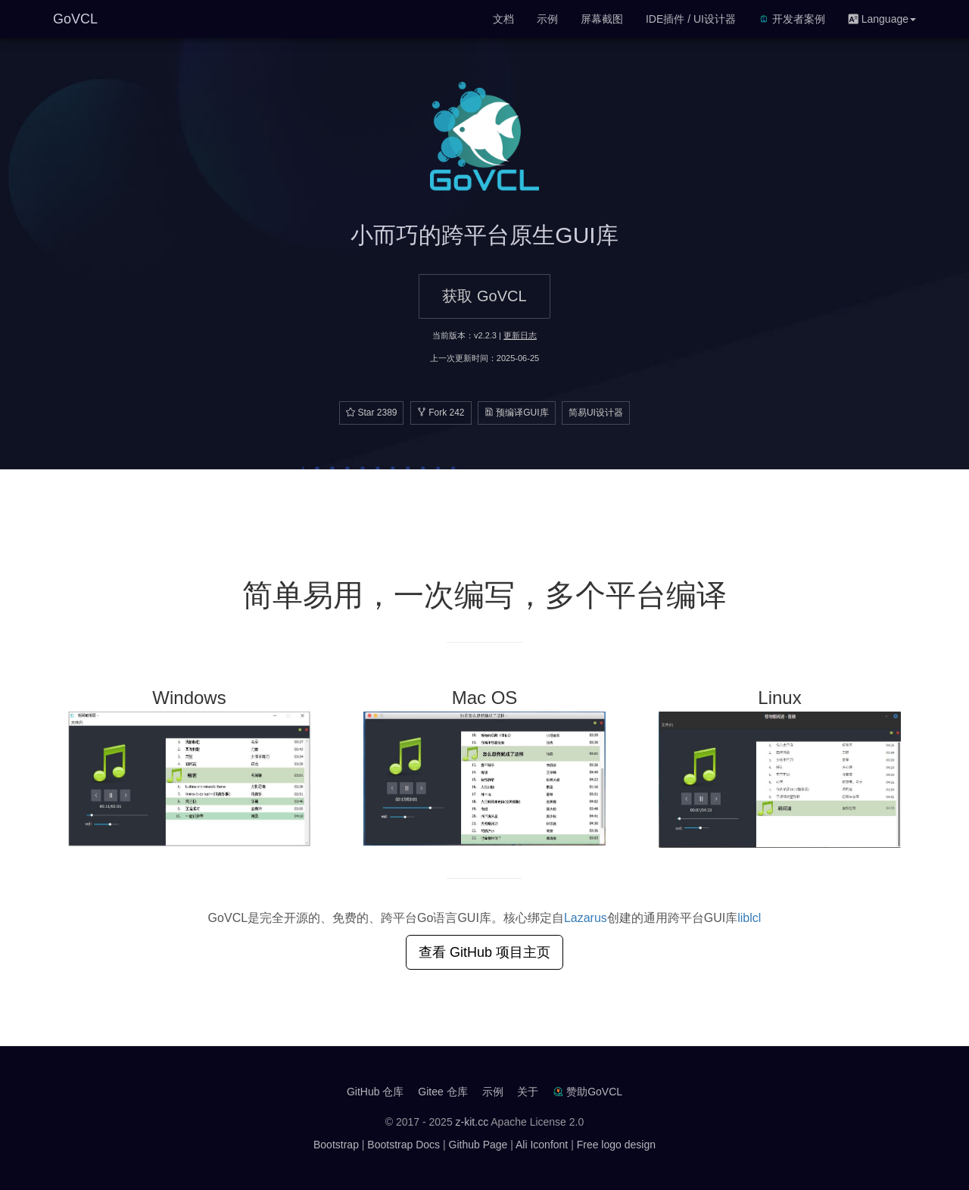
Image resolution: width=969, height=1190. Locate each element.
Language (882, 19)
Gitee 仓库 (442, 1092)
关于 (527, 1092)
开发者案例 (792, 19)
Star (371, 412)
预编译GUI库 (516, 412)
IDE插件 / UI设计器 (691, 19)
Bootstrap (336, 1145)
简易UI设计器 (596, 412)
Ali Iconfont (542, 1145)
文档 (503, 19)
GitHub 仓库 (375, 1092)
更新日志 (520, 335)
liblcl (749, 917)
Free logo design (616, 1145)
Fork (441, 412)
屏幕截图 (602, 19)
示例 (547, 19)
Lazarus (585, 917)
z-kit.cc (472, 1122)
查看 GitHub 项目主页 (484, 952)
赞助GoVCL (594, 1092)
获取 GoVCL (484, 296)
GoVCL (75, 18)
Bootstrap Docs (403, 1145)
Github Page (478, 1145)
